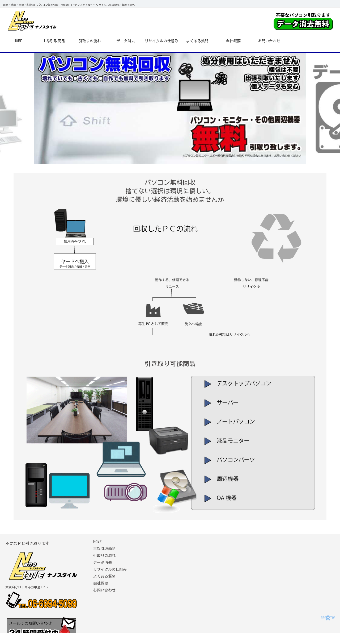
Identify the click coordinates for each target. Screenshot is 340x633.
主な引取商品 (54, 41)
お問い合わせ (269, 41)
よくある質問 (197, 41)
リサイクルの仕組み (161, 41)
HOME (18, 41)
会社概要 (233, 41)
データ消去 (125, 41)
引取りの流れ (90, 41)
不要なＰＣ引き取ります (27, 543)
